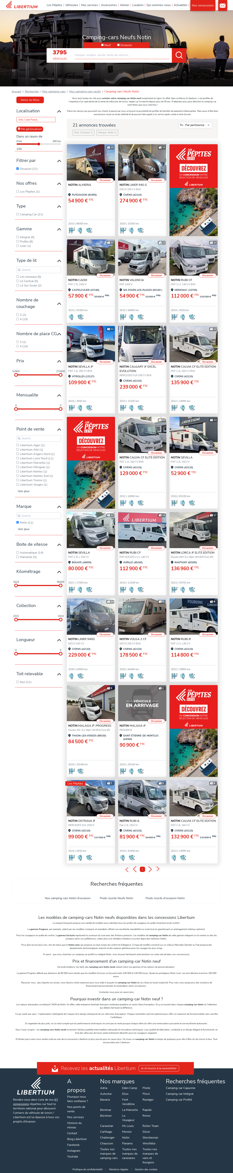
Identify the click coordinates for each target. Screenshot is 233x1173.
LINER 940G (81, 639)
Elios (125, 1094)
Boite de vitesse (32, 544)
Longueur (25, 640)
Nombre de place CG (36, 334)
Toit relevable (29, 674)
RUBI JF (181, 639)
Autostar (106, 1094)
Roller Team (151, 1126)
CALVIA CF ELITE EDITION (193, 367)
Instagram (73, 1151)
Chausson (106, 1143)
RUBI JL (130, 821)
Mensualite (27, 395)
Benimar (105, 1110)
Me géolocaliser (30, 129)
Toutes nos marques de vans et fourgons (150, 1155)
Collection (26, 605)
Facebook (73, 1145)
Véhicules (71, 5)
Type (21, 206)
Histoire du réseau (74, 1125)
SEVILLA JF (80, 367)
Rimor (147, 1116)
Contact (223, 6)
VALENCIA (132, 280)
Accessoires (109, 5)
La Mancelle (130, 1110)
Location (137, 5)
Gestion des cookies (146, 1169)
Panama (127, 1143)
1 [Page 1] (142, 869)
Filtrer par (26, 160)
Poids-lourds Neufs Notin (116, 898)
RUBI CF (181, 280)
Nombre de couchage (27, 303)
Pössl (146, 1094)
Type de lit (26, 260)
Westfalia (149, 1143)
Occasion (126, 45)
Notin (125, 1138)
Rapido (147, 1110)
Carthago (106, 1132)
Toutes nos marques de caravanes (130, 1153)
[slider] (16, 375)
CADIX (77, 280)
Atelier (124, 5)
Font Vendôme (128, 1102)
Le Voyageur (128, 1118)
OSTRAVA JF (81, 821)
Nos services (89, 5)
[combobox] (130, 53)
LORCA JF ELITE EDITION (192, 553)
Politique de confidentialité (87, 1169)
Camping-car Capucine (180, 1088)
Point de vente (30, 429)
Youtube (72, 1157)
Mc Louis (128, 1126)
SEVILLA (182, 457)
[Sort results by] (195, 125)
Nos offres (26, 183)
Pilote (146, 1088)
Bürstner (106, 1116)
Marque (23, 506)
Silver (146, 1132)
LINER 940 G (133, 185)
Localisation (28, 111)
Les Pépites (54, 5)
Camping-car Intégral (179, 1094)
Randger (148, 1100)
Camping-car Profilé (179, 1100)
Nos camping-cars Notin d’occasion (67, 898)
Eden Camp (129, 1088)
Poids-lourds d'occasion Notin (165, 898)
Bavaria (105, 1100)
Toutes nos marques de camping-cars (109, 1153)
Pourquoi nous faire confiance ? (77, 1099)
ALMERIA (79, 185)
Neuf (107, 45)
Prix (20, 361)
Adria (103, 1088)
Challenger (107, 1138)
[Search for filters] (38, 270)
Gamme (24, 229)
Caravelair (106, 1126)
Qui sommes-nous (159, 5)
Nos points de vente (76, 1109)
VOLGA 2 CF (133, 639)
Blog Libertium (77, 1139)
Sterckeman (150, 1138)
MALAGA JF (133, 726)
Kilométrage (28, 571)
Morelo (127, 1132)
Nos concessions (203, 5)
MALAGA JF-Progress (89, 726)
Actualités (180, 5)
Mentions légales (118, 1169)
